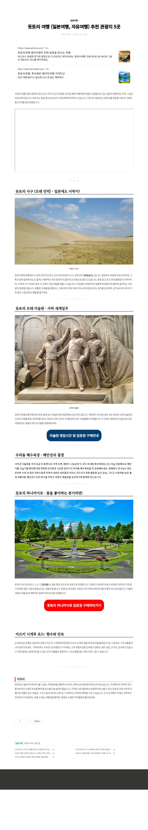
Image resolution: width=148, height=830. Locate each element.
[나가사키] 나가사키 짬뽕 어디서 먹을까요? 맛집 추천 (33, 789)
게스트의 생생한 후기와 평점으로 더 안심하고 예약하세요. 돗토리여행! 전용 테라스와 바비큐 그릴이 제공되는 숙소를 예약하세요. (65, 58)
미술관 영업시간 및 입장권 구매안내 (74, 435)
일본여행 (74, 20)
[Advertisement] (74, 731)
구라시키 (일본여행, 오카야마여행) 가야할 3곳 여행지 (93, 793)
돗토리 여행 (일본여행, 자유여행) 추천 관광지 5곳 (74, 26)
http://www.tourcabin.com (31, 69)
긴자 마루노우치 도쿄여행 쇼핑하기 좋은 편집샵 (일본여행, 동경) (93, 789)
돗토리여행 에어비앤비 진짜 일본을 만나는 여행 (44, 52)
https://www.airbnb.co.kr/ (31, 48)
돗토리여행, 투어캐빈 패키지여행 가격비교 (41, 73)
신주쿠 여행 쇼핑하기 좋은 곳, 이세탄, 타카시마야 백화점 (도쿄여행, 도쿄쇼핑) (33, 793)
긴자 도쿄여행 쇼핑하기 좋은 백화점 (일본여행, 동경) (33, 797)
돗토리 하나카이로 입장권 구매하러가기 (74, 605)
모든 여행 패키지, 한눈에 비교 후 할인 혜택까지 (41, 77)
